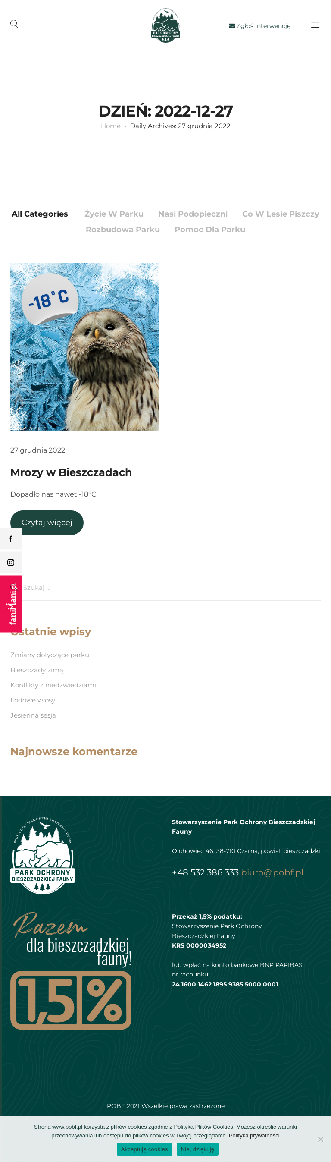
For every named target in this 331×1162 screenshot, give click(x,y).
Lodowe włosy (32, 700)
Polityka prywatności (254, 1135)
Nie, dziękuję (198, 1149)
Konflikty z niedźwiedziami (53, 685)
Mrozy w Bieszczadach (71, 472)
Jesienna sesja (33, 715)
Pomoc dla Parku (210, 229)
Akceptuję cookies (144, 1149)
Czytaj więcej (47, 522)
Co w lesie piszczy (280, 214)
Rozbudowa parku (123, 229)
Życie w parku (114, 214)
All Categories (40, 214)
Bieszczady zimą (36, 670)
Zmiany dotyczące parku (49, 655)
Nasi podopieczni (193, 214)
